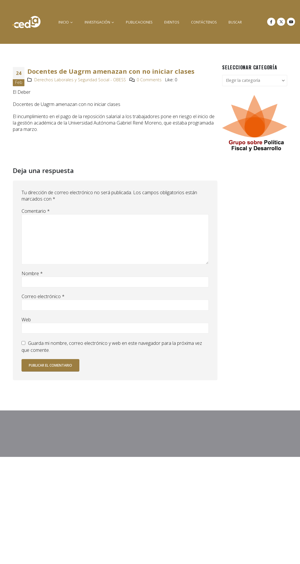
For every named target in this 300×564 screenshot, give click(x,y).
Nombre (32, 273)
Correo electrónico (43, 296)
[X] (281, 22)
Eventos (171, 22)
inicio (63, 22)
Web (26, 319)
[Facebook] (271, 22)
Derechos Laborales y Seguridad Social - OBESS (80, 79)
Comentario (36, 211)
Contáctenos (204, 22)
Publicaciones (139, 22)
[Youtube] (291, 22)
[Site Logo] (26, 22)
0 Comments (149, 79)
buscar (235, 22)
